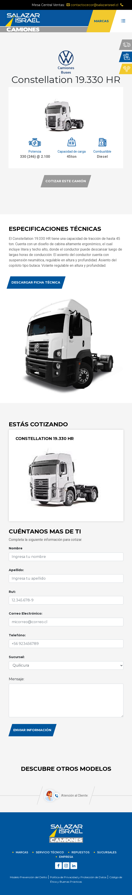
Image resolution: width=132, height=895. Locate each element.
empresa (66, 856)
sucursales (106, 852)
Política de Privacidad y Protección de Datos (78, 877)
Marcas (22, 852)
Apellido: (16, 570)
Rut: (12, 592)
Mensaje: (16, 679)
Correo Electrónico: (25, 613)
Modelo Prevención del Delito (28, 877)
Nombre (15, 548)
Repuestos (80, 852)
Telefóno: (17, 635)
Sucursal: (17, 657)
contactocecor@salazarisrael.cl (92, 5)
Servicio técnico (50, 852)
